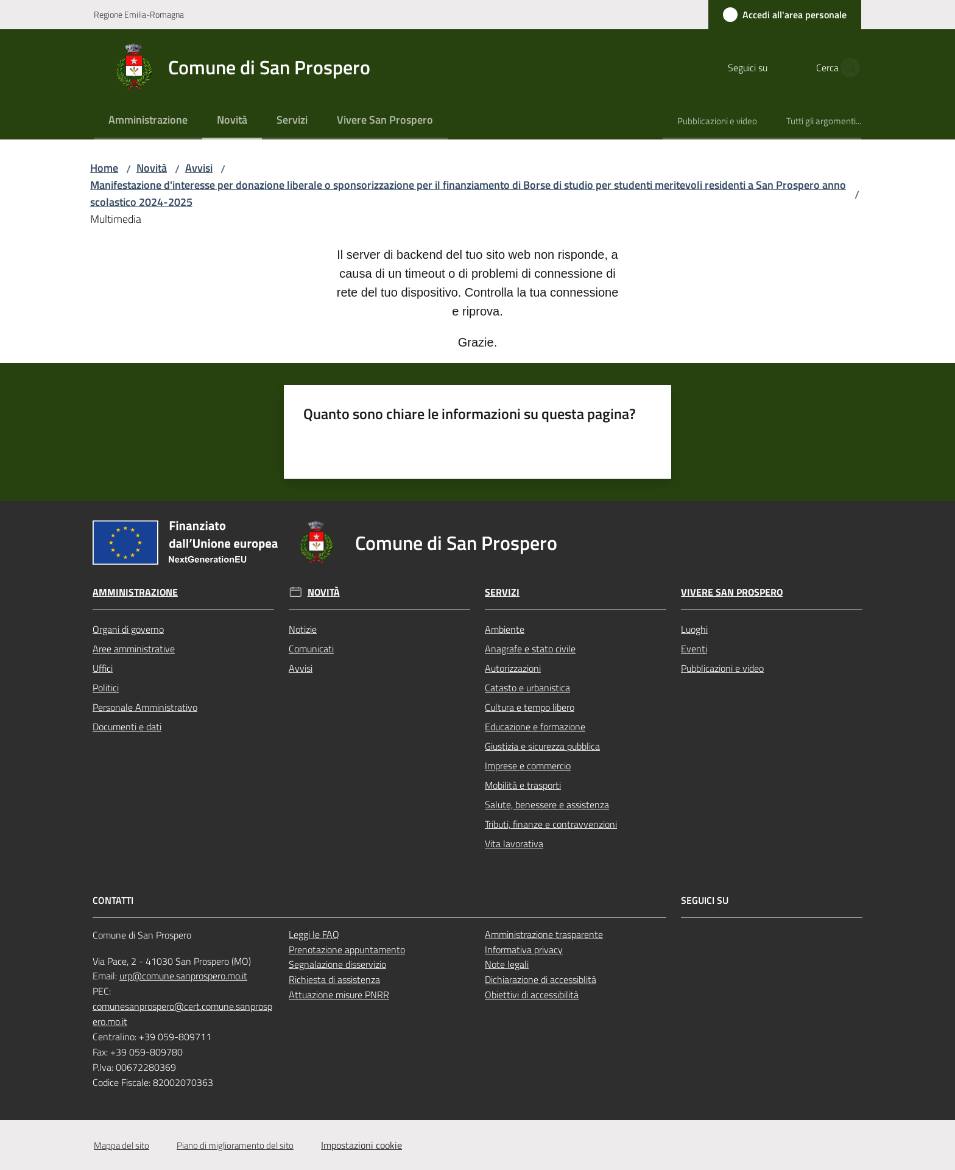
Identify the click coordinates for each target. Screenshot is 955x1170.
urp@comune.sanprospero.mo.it (183, 975)
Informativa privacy (524, 949)
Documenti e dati (127, 726)
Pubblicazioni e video (722, 668)
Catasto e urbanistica (527, 687)
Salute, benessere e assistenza (547, 804)
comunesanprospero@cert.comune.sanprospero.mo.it (182, 1014)
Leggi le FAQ (314, 934)
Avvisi (199, 168)
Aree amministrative (134, 648)
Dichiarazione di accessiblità (540, 979)
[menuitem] (148, 120)
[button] (846, 67)
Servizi (502, 592)
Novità (151, 168)
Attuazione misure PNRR (339, 994)
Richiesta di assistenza (334, 979)
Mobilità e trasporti (523, 785)
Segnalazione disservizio (337, 964)
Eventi (694, 648)
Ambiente (504, 629)
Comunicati (311, 648)
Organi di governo (128, 629)
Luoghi (694, 629)
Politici (106, 687)
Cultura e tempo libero (529, 707)
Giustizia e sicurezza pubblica (542, 746)
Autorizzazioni (513, 668)
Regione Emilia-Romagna (139, 14)
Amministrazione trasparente (544, 934)
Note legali (507, 964)
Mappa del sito (121, 1145)
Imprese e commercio (528, 765)
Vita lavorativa (514, 843)
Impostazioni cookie (361, 1145)
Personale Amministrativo (145, 707)
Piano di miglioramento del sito (235, 1145)
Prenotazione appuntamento (347, 949)
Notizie (303, 629)
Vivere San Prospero (732, 592)
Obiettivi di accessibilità (532, 994)
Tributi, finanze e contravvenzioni (551, 824)
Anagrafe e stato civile (530, 648)
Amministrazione (135, 592)
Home (104, 168)
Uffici (103, 668)
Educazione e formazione (535, 726)
